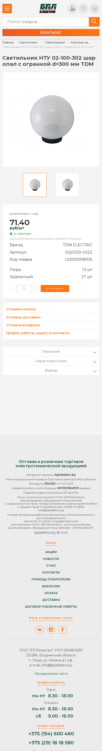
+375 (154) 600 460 (51, 734)
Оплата (51, 593)
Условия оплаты (21, 309)
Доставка (51, 600)
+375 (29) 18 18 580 (51, 743)
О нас (51, 565)
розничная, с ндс (24, 214)
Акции (51, 552)
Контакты (51, 572)
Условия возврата (23, 325)
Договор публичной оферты (51, 606)
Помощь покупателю (51, 579)
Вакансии (51, 586)
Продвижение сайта (51, 673)
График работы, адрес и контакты (37, 333)
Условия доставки (23, 317)
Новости (51, 559)
